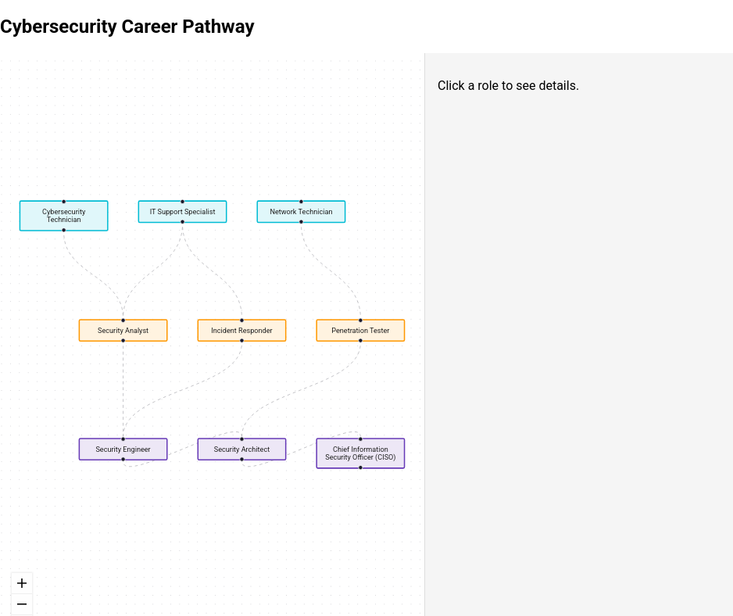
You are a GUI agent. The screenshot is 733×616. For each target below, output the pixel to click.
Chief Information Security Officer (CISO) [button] (360, 453)
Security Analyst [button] (123, 330)
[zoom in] (22, 583)
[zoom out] (22, 604)
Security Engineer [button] (122, 449)
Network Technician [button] (301, 211)
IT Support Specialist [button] (183, 211)
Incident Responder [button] (241, 330)
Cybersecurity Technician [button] (63, 215)
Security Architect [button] (242, 449)
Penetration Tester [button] (360, 330)
